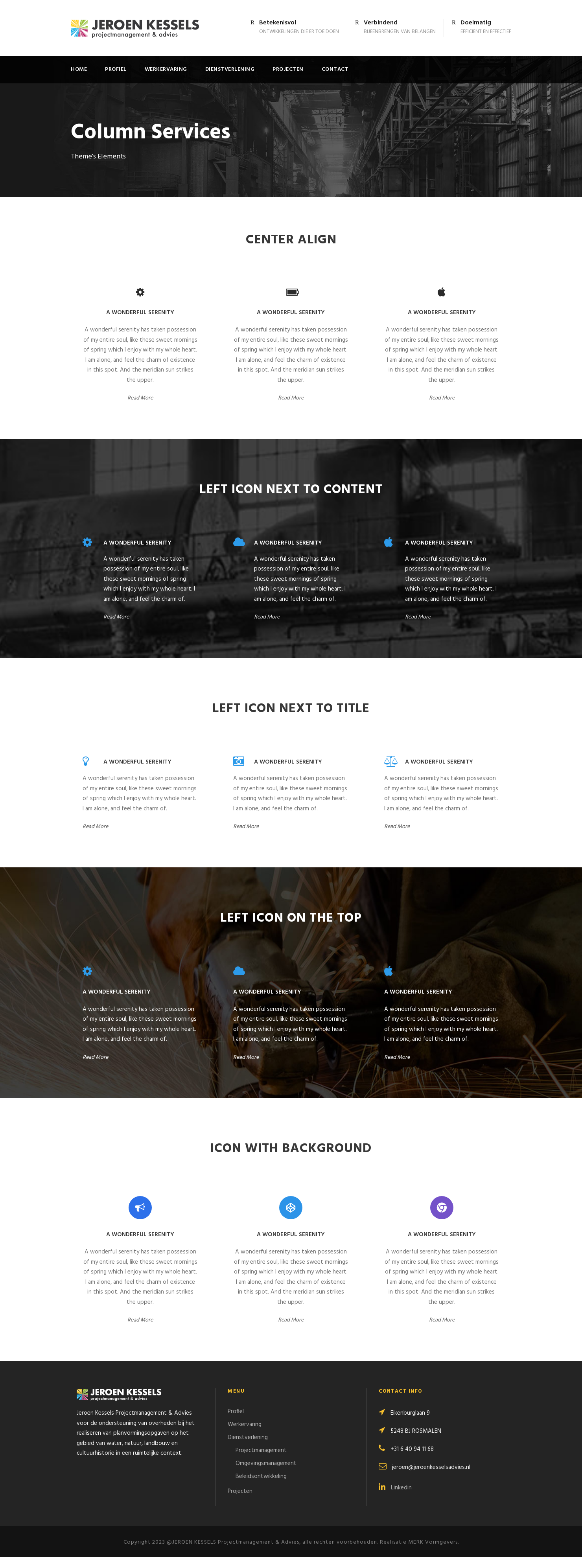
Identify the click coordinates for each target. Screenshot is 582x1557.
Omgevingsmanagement (266, 1463)
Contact (335, 69)
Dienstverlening (230, 69)
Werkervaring (166, 69)
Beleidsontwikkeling (261, 1476)
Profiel (116, 69)
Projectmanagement (261, 1450)
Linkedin (395, 1488)
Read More (140, 398)
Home (79, 69)
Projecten (288, 69)
